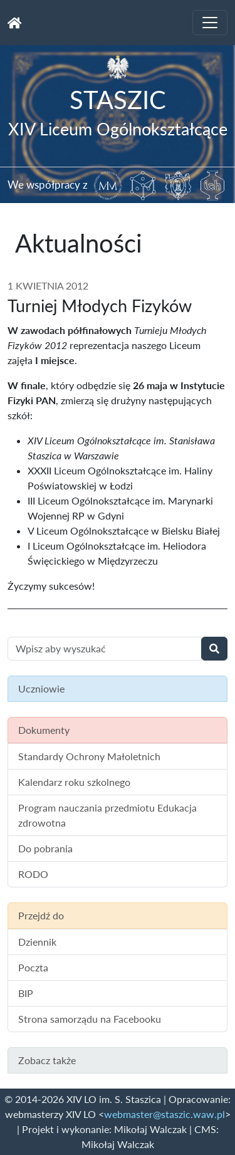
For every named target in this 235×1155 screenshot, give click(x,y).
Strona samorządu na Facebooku (89, 1019)
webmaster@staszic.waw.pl (164, 1114)
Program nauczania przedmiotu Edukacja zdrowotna (107, 815)
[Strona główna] (15, 22)
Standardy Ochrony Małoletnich (89, 756)
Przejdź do (41, 915)
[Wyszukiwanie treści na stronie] (105, 649)
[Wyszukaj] (214, 649)
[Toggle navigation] (209, 22)
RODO (33, 874)
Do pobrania (45, 848)
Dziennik (37, 942)
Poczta (33, 967)
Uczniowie (41, 688)
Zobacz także (47, 1060)
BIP (25, 993)
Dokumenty (44, 730)
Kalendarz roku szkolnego (74, 782)
